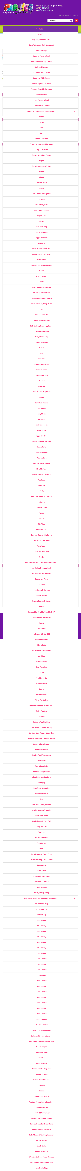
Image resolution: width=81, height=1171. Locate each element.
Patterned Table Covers (41, 78)
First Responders (41, 425)
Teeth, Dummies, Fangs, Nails (41, 304)
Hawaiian (41, 243)
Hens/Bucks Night (41, 640)
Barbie (41, 348)
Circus (41, 607)
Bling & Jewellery (41, 150)
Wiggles (41, 557)
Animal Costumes (41, 139)
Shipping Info (68, 15)
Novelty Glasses (41, 276)
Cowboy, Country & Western (41, 601)
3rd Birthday (41, 920)
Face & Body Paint (41, 205)
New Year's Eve (41, 667)
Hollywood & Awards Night (41, 651)
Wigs (41, 309)
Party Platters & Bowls (41, 100)
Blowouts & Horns (41, 816)
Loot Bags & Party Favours (41, 805)
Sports (41, 518)
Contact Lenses (41, 183)
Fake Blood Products (41, 210)
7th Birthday (41, 942)
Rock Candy (41, 865)
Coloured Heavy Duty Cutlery (41, 62)
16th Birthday (41, 964)
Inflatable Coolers (41, 794)
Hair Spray (41, 783)
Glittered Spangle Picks (41, 772)
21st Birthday (41, 975)
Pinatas (41, 849)
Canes (41, 172)
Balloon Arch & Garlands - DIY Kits (41, 1041)
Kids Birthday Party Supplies (40, 326)
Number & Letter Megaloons (42, 1069)
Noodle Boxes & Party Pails (41, 821)
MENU (55, 29)
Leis (41, 799)
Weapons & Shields (41, 315)
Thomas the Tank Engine (41, 540)
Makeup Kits (41, 260)
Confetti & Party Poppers (41, 744)
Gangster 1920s (41, 216)
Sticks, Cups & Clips (41, 1096)
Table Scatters (42, 887)
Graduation (42, 629)
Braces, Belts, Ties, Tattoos (41, 155)
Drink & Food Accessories (41, 755)
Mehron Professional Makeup (41, 265)
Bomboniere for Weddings (41, 1129)
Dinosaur (41, 386)
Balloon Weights (41, 1047)
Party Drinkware (41, 95)
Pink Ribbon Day (41, 678)
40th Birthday (41, 986)
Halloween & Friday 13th (41, 634)
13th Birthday (41, 959)
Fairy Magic (41, 414)
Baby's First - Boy (41, 337)
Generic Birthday (41, 1025)
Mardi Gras (41, 656)
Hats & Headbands (41, 232)
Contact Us (75, 15)
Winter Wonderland (41, 700)
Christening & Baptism (42, 590)
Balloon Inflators (41, 1074)
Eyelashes (41, 199)
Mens (42, 122)
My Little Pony (41, 469)
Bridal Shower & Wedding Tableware (41, 1135)
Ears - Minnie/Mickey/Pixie (41, 194)
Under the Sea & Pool (41, 551)
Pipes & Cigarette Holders (41, 287)
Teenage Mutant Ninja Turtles (41, 535)
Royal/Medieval (41, 684)
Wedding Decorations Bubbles (41, 1118)
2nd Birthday (41, 915)
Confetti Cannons (41, 750)
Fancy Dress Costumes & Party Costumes (40, 111)
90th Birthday (41, 1014)
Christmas (41, 585)
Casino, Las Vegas (41, 579)
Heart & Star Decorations (41, 788)
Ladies (41, 117)
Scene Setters (41, 871)
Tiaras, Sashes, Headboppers (41, 298)
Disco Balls (42, 761)
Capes (41, 161)
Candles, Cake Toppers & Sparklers (41, 733)
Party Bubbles (42, 827)
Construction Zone (41, 375)
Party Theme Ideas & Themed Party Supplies (40, 563)
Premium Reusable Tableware (41, 89)
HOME (40, 34)
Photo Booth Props (41, 838)
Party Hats (41, 832)
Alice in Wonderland (41, 331)
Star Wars (41, 524)
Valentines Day (41, 695)
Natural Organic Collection (41, 84)
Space (41, 513)
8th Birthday (41, 948)
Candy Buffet (41, 1146)
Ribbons (42, 1091)
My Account (61, 15)
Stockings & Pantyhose (41, 293)
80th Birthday (41, 1008)
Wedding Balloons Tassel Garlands (41, 1157)
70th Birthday (41, 1003)
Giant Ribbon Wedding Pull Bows (41, 1162)
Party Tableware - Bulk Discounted (41, 45)
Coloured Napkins (41, 67)
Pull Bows (41, 1085)
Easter (41, 623)
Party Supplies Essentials (41, 40)
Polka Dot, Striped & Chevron (41, 496)
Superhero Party (41, 529)
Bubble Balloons (41, 1052)
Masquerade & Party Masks (41, 254)
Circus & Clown (41, 370)
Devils (41, 188)
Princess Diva (41, 458)
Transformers (41, 546)
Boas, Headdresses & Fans (41, 166)
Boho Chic (41, 359)
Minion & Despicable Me (41, 463)
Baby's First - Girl (41, 342)
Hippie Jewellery (41, 238)
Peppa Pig (41, 485)
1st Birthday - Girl (41, 909)
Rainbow (41, 502)
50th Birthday (41, 992)
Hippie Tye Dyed (41, 436)
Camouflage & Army (41, 364)
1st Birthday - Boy (41, 904)
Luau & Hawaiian (41, 452)
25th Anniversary (41, 1107)
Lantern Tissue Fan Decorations (41, 1124)
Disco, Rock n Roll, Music (42, 392)
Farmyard (41, 419)
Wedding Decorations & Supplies (40, 1102)
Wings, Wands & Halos (42, 320)
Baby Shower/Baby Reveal (41, 573)
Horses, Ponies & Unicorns (41, 441)
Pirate (42, 282)
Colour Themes (41, 596)
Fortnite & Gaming (41, 403)
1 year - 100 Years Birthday (41, 1030)
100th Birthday (41, 1019)
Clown (41, 177)
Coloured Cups (41, 51)
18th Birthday (41, 970)
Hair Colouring (41, 227)
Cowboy (41, 381)
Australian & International (41, 568)
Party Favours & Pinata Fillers (41, 854)
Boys (41, 133)
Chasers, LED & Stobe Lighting (41, 728)
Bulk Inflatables (41, 711)
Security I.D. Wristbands (41, 876)
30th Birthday (41, 981)
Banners (41, 717)
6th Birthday (41, 937)
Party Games (41, 843)
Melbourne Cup (41, 662)
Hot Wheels (41, 408)
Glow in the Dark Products (41, 777)
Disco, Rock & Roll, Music (41, 618)
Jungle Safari (41, 447)
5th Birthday (41, 931)
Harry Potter (41, 430)
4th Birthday (41, 926)
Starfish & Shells (41, 1140)
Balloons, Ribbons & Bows (40, 1036)
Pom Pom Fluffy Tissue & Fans (42, 860)
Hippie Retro (41, 645)
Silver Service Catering (42, 106)
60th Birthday (41, 997)
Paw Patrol (41, 480)
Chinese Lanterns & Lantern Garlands (41, 739)
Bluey (42, 353)
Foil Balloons (41, 1058)
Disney (41, 397)
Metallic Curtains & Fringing (41, 810)
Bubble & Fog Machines (41, 722)
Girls (41, 128)
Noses (41, 271)
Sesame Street (42, 507)
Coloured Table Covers (42, 73)
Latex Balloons (41, 1063)
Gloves (41, 221)
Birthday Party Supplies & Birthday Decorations (40, 898)
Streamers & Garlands (41, 882)
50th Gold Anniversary (42, 1113)
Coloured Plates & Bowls (41, 56)
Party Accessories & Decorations (40, 706)
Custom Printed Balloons (41, 1080)
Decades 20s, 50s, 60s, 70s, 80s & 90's (41, 612)
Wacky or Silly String (41, 893)
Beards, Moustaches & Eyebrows (41, 144)
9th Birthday (41, 953)
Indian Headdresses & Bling (41, 249)
